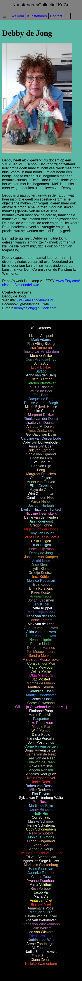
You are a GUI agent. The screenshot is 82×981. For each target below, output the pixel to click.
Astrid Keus (41, 561)
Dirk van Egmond (41, 450)
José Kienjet (41, 565)
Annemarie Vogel (41, 908)
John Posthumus (41, 742)
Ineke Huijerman (41, 549)
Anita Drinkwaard (41, 430)
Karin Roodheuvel (41, 778)
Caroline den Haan (41, 497)
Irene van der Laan (41, 616)
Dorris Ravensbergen (41, 750)
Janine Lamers (41, 620)
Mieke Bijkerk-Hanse (41, 407)
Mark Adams (41, 340)
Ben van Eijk (41, 466)
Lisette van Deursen (40, 422)
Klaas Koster (41, 592)
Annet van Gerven (41, 482)
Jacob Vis (41, 892)
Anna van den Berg (41, 375)
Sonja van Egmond (41, 454)
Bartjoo (41, 371)
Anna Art (41, 363)
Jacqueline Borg (41, 399)
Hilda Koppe (41, 584)
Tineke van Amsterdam (41, 351)
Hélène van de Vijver (41, 916)
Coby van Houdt (41, 533)
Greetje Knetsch (41, 573)
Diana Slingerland (41, 841)
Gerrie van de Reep (41, 754)
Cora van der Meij (41, 663)
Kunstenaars (37, 16)
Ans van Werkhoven (41, 920)
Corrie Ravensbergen (41, 746)
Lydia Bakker (41, 367)
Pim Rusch (41, 802)
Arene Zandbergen (41, 944)
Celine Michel (40, 671)
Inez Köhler (41, 576)
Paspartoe (41, 719)
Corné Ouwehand (41, 703)
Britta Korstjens (41, 588)
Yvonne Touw (41, 877)
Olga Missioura (41, 675)
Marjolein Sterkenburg (41, 865)
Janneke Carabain (41, 411)
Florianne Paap (41, 711)
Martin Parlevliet (41, 715)
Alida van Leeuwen (41, 632)
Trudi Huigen (41, 545)
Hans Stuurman (41, 869)
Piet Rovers (41, 794)
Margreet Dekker (41, 415)
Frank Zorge (41, 956)
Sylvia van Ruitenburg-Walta (41, 798)
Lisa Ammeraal (41, 347)
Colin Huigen (41, 541)
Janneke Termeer (41, 873)
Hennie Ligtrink (41, 640)
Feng (41, 470)
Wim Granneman (41, 494)
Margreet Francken (41, 474)
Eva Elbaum (40, 462)
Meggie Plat (41, 727)
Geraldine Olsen (41, 691)
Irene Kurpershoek (41, 612)
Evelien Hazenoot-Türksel (41, 509)
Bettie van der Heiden (41, 517)
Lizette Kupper (41, 608)
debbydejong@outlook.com (35, 308)
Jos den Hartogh (41, 505)
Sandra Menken (41, 655)
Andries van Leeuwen (41, 628)
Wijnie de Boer (41, 391)
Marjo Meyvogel (41, 667)
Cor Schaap (41, 817)
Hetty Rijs (40, 813)
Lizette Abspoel (41, 336)
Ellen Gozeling (41, 486)
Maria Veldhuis (41, 884)
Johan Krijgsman (41, 600)
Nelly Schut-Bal (41, 833)
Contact (56, 16)
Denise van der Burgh (41, 403)
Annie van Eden (41, 446)
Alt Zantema (40, 948)
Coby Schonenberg (41, 829)
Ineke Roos (41, 782)
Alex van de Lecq (41, 624)
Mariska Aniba (41, 355)
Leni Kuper (41, 604)
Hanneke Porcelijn (41, 738)
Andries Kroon (41, 596)
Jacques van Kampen (41, 557)
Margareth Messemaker (41, 659)
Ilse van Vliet (41, 904)
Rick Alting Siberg (41, 343)
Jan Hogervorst (41, 521)
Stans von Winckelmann (41, 924)
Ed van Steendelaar (41, 857)
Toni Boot (41, 395)
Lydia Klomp (41, 569)
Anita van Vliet (41, 900)
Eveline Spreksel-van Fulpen (41, 853)
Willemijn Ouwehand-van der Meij (41, 707)
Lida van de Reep (41, 762)
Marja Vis (41, 896)
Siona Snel (41, 845)
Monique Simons (41, 837)
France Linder (41, 644)
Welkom (17, 16)
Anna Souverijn (41, 849)
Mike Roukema (41, 790)
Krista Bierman (41, 379)
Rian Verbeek (40, 888)
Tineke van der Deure (41, 419)
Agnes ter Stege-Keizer (41, 861)
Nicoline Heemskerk (40, 513)
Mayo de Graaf (41, 490)
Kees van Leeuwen (41, 636)
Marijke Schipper (41, 821)
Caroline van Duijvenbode (41, 438)
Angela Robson (41, 770)
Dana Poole (41, 734)
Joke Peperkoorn (41, 723)
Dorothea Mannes (41, 648)
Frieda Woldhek (41, 936)
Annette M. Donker (41, 426)
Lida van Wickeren (41, 932)
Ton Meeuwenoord (41, 651)
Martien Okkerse (41, 687)
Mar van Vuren (41, 912)
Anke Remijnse (41, 766)
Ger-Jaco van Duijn (41, 434)
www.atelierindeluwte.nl (35, 300)
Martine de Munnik (41, 683)
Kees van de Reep (41, 758)
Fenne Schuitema (41, 825)
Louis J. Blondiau (41, 387)
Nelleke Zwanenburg (41, 963)
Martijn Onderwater (41, 695)
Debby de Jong (41, 553)
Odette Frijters (41, 478)
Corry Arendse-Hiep (41, 359)
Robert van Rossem (41, 786)
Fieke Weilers (41, 928)
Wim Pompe (41, 730)
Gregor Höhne (41, 525)
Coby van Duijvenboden (41, 442)
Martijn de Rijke (41, 805)
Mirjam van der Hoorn (41, 529)
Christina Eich (41, 458)
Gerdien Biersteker (41, 383)
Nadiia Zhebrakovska (40, 952)
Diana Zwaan (41, 959)
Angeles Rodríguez (41, 774)
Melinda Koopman (41, 580)
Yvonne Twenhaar (41, 881)
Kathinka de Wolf (41, 940)
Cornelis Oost (41, 699)
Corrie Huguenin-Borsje (41, 537)
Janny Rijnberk (41, 809)
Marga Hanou (41, 501)
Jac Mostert (41, 679)
